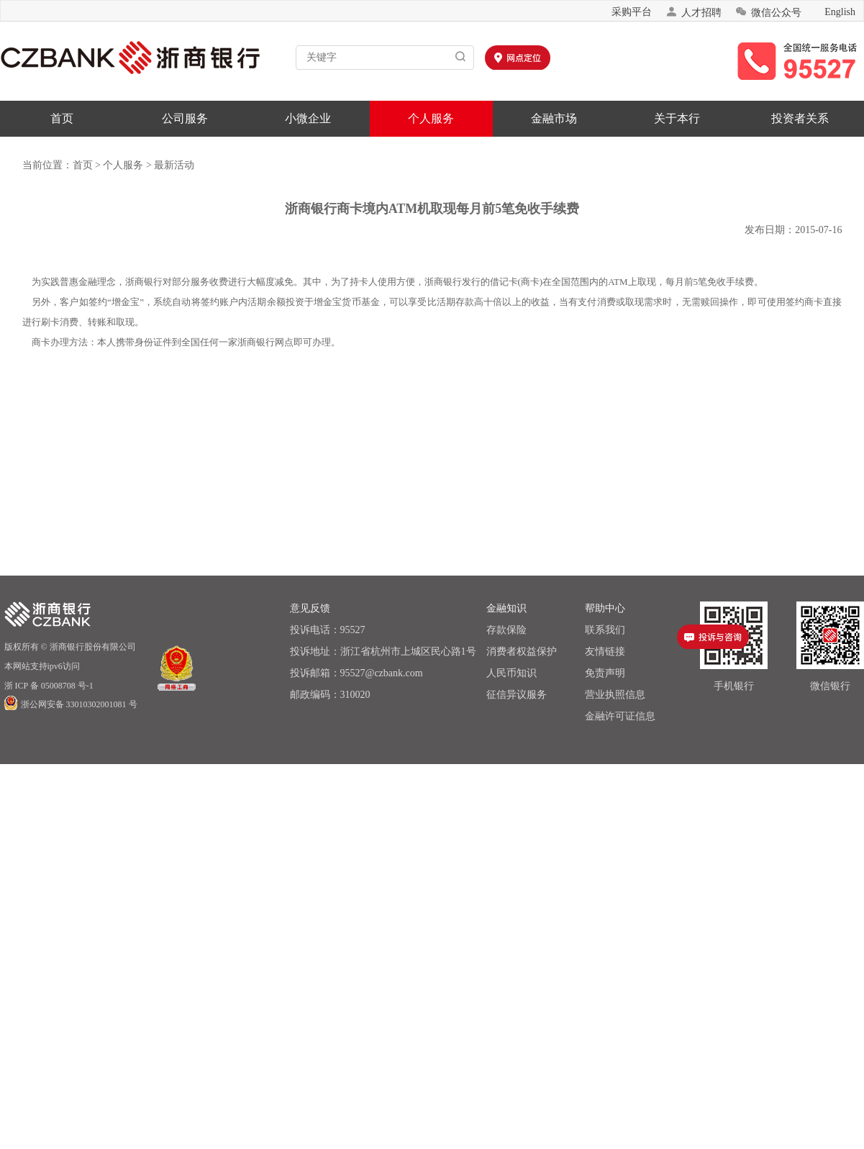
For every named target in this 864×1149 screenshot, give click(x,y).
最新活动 (174, 165)
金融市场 (554, 118)
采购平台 (631, 11)
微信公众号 (768, 12)
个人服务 (431, 118)
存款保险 (506, 630)
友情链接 (605, 651)
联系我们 (605, 630)
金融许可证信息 (620, 716)
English (839, 11)
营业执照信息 (615, 694)
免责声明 (605, 673)
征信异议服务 (516, 694)
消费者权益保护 (521, 651)
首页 (61, 118)
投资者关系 (800, 118)
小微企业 (308, 118)
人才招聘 (693, 12)
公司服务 (185, 118)
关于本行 (677, 118)
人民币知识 (511, 673)
